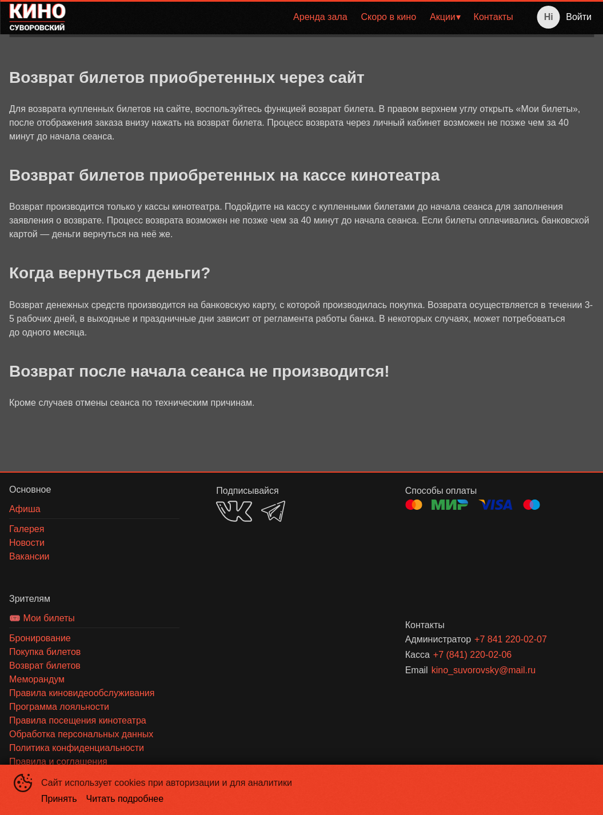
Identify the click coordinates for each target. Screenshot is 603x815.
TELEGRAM (273, 511)
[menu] (297, 17)
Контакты (493, 17)
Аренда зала (320, 17)
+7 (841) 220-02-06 (472, 655)
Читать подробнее (125, 799)
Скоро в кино (389, 17)
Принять (59, 799)
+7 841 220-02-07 (510, 639)
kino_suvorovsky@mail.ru (484, 670)
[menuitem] (320, 17)
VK (234, 511)
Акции (443, 17)
